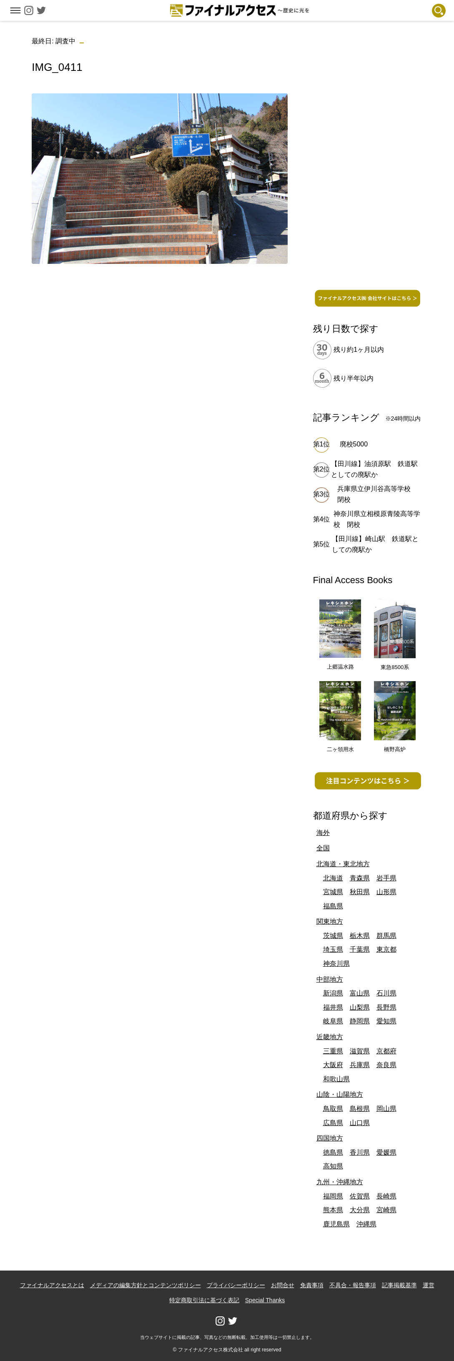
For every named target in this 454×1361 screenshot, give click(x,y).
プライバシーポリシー (236, 1285)
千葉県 (360, 949)
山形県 (386, 891)
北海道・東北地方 (343, 863)
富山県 (360, 993)
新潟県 (333, 993)
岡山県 (386, 1108)
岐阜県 (333, 1021)
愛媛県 (386, 1152)
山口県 (360, 1122)
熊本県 (333, 1209)
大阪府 (333, 1064)
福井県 (333, 1007)
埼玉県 (333, 949)
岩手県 (386, 878)
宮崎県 (386, 1209)
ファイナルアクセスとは (52, 1285)
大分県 (360, 1209)
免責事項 (312, 1285)
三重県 (333, 1051)
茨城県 (333, 935)
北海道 (333, 878)
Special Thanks (265, 1300)
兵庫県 (360, 1064)
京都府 (386, 1051)
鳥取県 (333, 1108)
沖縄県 (366, 1224)
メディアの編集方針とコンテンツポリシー (145, 1285)
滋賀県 (360, 1051)
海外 (323, 832)
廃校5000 (354, 444)
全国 (323, 848)
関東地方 (329, 921)
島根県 (360, 1108)
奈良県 (386, 1064)
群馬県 (386, 935)
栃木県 (360, 935)
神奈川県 (336, 963)
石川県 (386, 993)
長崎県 (386, 1196)
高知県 (333, 1166)
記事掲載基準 (399, 1285)
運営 (428, 1285)
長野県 (386, 1007)
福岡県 (333, 1196)
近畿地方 (329, 1036)
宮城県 (333, 891)
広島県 (333, 1122)
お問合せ (282, 1285)
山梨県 (360, 1007)
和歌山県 (336, 1079)
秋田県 (360, 891)
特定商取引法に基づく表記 (204, 1300)
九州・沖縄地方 (339, 1182)
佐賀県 (360, 1196)
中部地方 (329, 979)
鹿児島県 (336, 1224)
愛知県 (386, 1021)
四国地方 (329, 1138)
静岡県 (360, 1021)
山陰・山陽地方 (339, 1094)
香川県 (360, 1152)
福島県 (333, 906)
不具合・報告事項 (352, 1285)
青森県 (360, 878)
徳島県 (333, 1152)
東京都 (386, 949)
